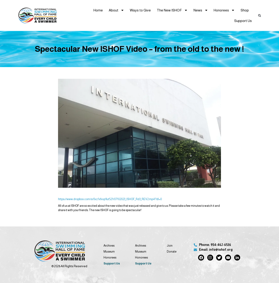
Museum (109, 251)
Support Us (243, 21)
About (116, 10)
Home (98, 10)
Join (170, 245)
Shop (245, 10)
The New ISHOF (172, 10)
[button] (259, 15)
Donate (171, 251)
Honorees (224, 10)
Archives (109, 245)
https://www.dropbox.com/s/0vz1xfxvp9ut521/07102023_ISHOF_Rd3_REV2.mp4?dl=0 (110, 199)
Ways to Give (140, 10)
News (201, 10)
